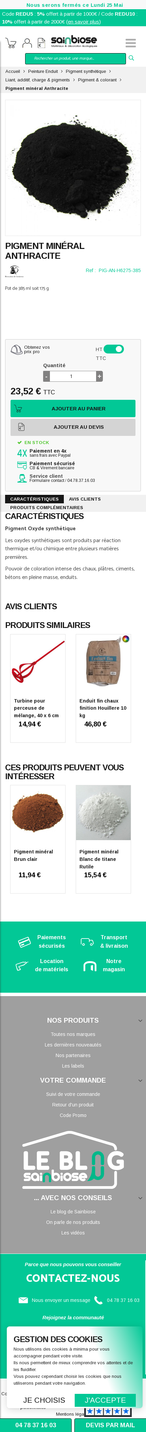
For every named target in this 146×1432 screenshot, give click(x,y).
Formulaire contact (47, 480)
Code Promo (73, 1115)
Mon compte (27, 43)
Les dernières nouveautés (73, 1045)
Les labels (73, 1066)
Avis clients (85, 499)
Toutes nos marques (73, 1034)
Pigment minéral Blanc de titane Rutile (98, 859)
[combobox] (75, 58)
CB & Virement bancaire (52, 465)
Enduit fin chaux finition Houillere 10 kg (102, 708)
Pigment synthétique (86, 71)
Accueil (12, 71)
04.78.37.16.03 (81, 480)
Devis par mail (110, 1425)
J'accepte (105, 1400)
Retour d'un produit (73, 1104)
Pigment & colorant (97, 79)
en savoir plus (83, 22)
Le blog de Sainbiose (73, 1211)
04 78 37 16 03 (123, 1300)
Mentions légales (73, 1414)
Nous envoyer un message (61, 1300)
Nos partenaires (73, 1055)
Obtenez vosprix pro (37, 349)
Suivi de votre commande (73, 1094)
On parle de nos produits (73, 1222)
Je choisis (44, 1400)
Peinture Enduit (43, 71)
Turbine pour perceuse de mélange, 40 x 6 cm (36, 708)
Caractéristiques (34, 499)
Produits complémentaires (46, 507)
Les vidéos (73, 1233)
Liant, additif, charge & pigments (37, 79)
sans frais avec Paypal (50, 453)
